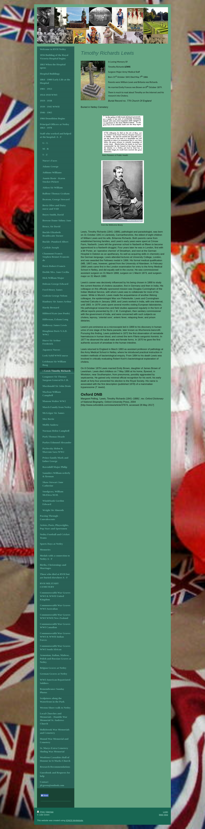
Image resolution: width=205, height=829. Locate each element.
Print (41, 812)
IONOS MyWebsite (74, 820)
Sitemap (49, 812)
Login (165, 812)
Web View (163, 815)
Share (44, 796)
